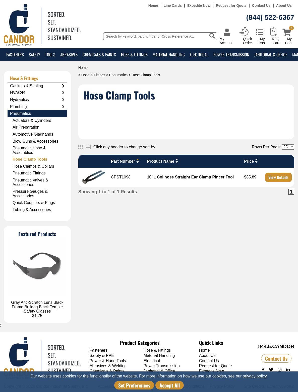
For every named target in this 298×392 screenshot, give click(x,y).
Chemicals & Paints (99, 54)
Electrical (199, 54)
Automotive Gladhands (33, 134)
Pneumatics (118, 75)
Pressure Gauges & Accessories (30, 193)
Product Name (163, 160)
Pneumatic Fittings (29, 173)
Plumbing (37, 107)
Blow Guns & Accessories (35, 141)
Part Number (125, 160)
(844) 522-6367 (270, 17)
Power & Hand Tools (108, 361)
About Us (284, 6)
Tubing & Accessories (32, 210)
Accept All (169, 385)
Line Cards (173, 6)
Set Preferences (134, 385)
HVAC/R (37, 92)
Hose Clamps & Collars (33, 166)
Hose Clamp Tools (30, 159)
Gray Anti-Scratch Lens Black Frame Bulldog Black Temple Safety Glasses (37, 306)
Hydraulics (37, 99)
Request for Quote (231, 6)
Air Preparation (26, 127)
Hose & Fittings (134, 54)
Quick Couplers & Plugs (34, 203)
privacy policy (255, 376)
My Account (226, 41)
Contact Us (261, 6)
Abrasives (69, 54)
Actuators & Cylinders (32, 120)
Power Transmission (231, 54)
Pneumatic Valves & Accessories (30, 182)
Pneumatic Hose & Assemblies (29, 150)
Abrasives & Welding (108, 366)
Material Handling (169, 54)
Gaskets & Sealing (37, 86)
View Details (278, 177)
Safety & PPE (102, 355)
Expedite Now (198, 6)
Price (251, 160)
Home (153, 6)
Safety (34, 54)
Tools (50, 54)
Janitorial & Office (270, 54)
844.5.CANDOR (276, 346)
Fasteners (15, 54)
